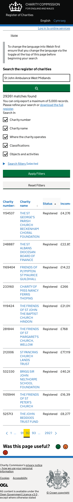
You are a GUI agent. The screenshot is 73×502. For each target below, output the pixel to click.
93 (34, 434)
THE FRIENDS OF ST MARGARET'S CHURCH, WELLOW (29, 336)
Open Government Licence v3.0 (18, 494)
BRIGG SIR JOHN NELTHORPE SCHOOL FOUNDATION (30, 379)
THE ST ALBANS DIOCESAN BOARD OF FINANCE (27, 252)
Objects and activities (24, 154)
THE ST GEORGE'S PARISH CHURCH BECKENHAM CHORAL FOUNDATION (30, 225)
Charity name (19, 128)
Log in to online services (54, 28)
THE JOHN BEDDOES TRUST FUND (29, 418)
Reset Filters (36, 185)
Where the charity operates (28, 137)
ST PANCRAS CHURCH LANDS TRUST (29, 358)
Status (47, 204)
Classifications (19, 145)
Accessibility (20, 478)
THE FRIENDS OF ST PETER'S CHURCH (29, 400)
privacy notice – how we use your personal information (21, 468)
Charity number (20, 120)
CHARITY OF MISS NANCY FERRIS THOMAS (29, 292)
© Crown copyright (58, 492)
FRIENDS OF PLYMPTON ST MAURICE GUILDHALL (29, 273)
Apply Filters (36, 173)
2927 (48, 434)
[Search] (36, 78)
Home (14, 35)
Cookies (4, 478)
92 (28, 434)
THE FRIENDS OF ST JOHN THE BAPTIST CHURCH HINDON (29, 313)
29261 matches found (19, 96)
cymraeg (60, 20)
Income (66, 204)
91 (22, 434)
